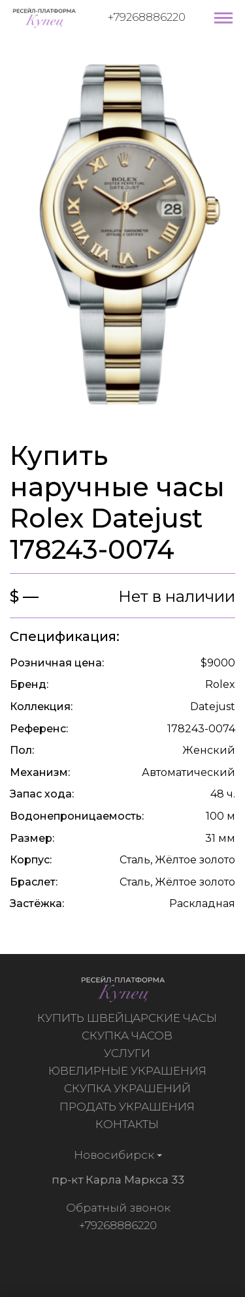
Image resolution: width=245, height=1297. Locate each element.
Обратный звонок (116, 1207)
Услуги (128, 1053)
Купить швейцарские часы (128, 1017)
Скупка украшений (128, 1088)
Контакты (128, 1124)
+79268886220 (147, 16)
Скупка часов (128, 1035)
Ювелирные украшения (129, 1070)
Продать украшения (128, 1106)
